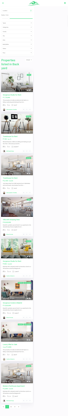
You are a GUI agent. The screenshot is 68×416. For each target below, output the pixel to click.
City (4, 35)
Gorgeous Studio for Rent (12, 95)
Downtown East (8, 340)
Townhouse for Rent (10, 136)
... (24, 102)
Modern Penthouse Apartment (14, 386)
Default (28, 60)
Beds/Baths (6, 44)
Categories (5, 27)
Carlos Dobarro (10, 276)
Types (4, 23)
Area (4, 40)
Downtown (7, 90)
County (4, 31)
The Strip (6, 298)
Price (4, 53)
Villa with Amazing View (11, 220)
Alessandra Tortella (11, 109)
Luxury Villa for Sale (10, 344)
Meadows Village (8, 173)
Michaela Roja (10, 151)
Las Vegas (12, 90)
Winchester (7, 132)
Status (4, 48)
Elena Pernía (9, 234)
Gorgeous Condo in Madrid (12, 303)
